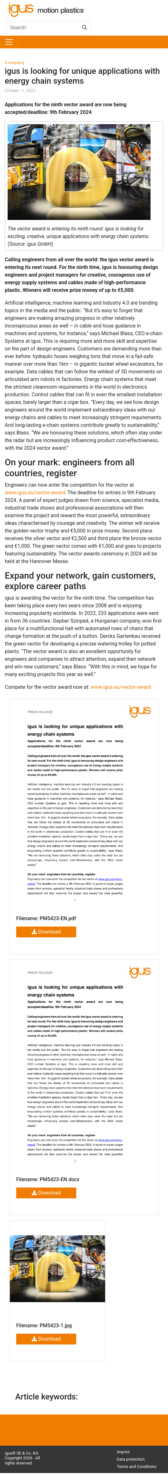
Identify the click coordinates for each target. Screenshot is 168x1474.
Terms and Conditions (137, 1466)
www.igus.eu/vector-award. (35, 493)
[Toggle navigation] (9, 42)
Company (14, 62)
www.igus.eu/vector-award (121, 687)
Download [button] (46, 932)
